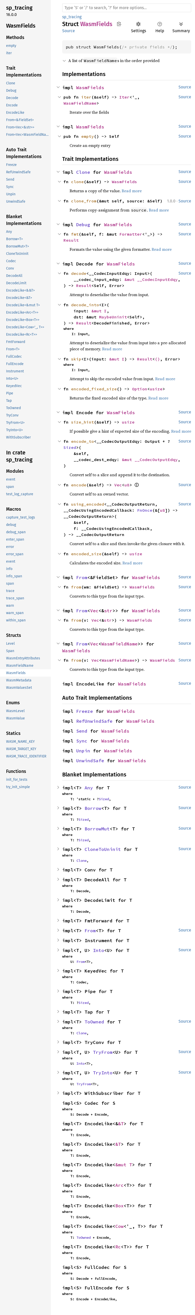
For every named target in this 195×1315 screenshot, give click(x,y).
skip (76, 358)
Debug (83, 224)
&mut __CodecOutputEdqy (150, 459)
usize (156, 388)
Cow (119, 1226)
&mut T (123, 1165)
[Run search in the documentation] (126, 8)
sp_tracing (72, 16)
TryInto (102, 1073)
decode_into (85, 304)
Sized (69, 447)
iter (86, 97)
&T (121, 1124)
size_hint (82, 422)
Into (98, 950)
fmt (75, 234)
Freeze (84, 711)
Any (89, 788)
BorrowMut (97, 829)
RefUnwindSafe (94, 721)
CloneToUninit (103, 849)
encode (78, 484)
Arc (119, 1185)
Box (119, 1206)
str (108, 611)
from (76, 586)
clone (77, 181)
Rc (118, 1247)
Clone (83, 172)
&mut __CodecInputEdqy (151, 279)
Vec (118, 484)
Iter (124, 97)
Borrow (93, 808)
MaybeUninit (113, 316)
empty (87, 136)
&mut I (99, 310)
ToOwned (94, 1022)
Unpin (83, 751)
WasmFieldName (79, 103)
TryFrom (102, 1052)
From (81, 577)
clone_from (83, 200)
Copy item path (119, 24)
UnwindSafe (90, 761)
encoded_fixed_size (94, 388)
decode (78, 273)
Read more (132, 191)
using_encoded (87, 504)
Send (81, 731)
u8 (126, 484)
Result (71, 240)
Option (139, 388)
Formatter (130, 234)
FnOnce (144, 510)
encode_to (82, 441)
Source (68, 30)
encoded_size (86, 553)
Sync (81, 741)
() (157, 358)
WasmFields (90, 87)
